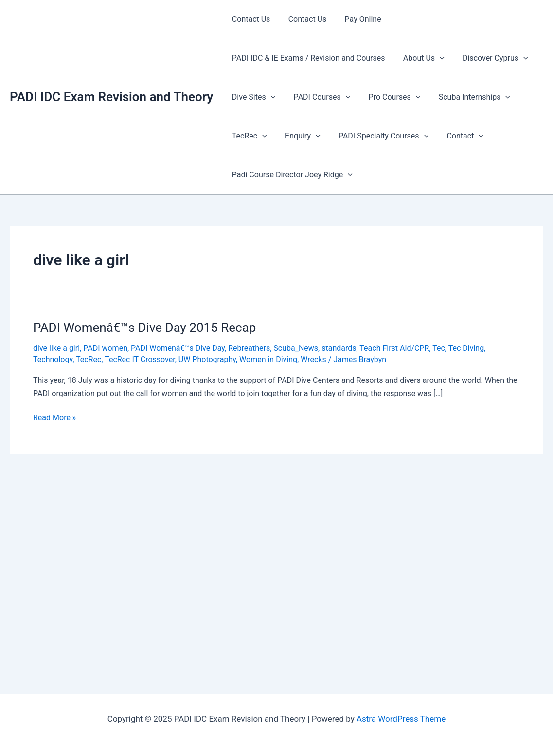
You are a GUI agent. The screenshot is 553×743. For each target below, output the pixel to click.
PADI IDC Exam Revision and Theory (111, 96)
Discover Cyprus (489, 58)
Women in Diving (268, 359)
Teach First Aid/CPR (394, 348)
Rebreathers (249, 348)
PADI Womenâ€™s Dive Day (178, 348)
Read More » (54, 418)
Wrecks (313, 359)
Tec (438, 348)
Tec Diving (466, 348)
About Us (420, 58)
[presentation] (436, 58)
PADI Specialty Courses (377, 136)
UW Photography (207, 359)
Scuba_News (295, 348)
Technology (52, 359)
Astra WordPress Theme (401, 719)
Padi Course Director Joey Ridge (291, 175)
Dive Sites (252, 97)
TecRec (248, 136)
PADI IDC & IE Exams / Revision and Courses (307, 58)
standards (338, 348)
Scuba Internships (465, 97)
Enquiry (298, 136)
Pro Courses (388, 97)
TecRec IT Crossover (140, 359)
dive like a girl (56, 348)
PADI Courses (318, 97)
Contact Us (250, 19)
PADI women (105, 348)
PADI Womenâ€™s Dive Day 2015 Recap (144, 327)
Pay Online (356, 19)
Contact (456, 136)
